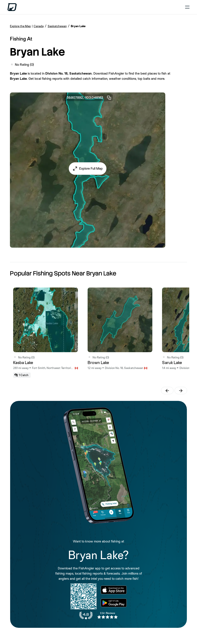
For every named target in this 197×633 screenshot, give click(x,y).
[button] (87, 168)
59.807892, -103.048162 (89, 97)
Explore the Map (20, 26)
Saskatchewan (57, 26)
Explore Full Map (91, 168)
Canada (39, 26)
